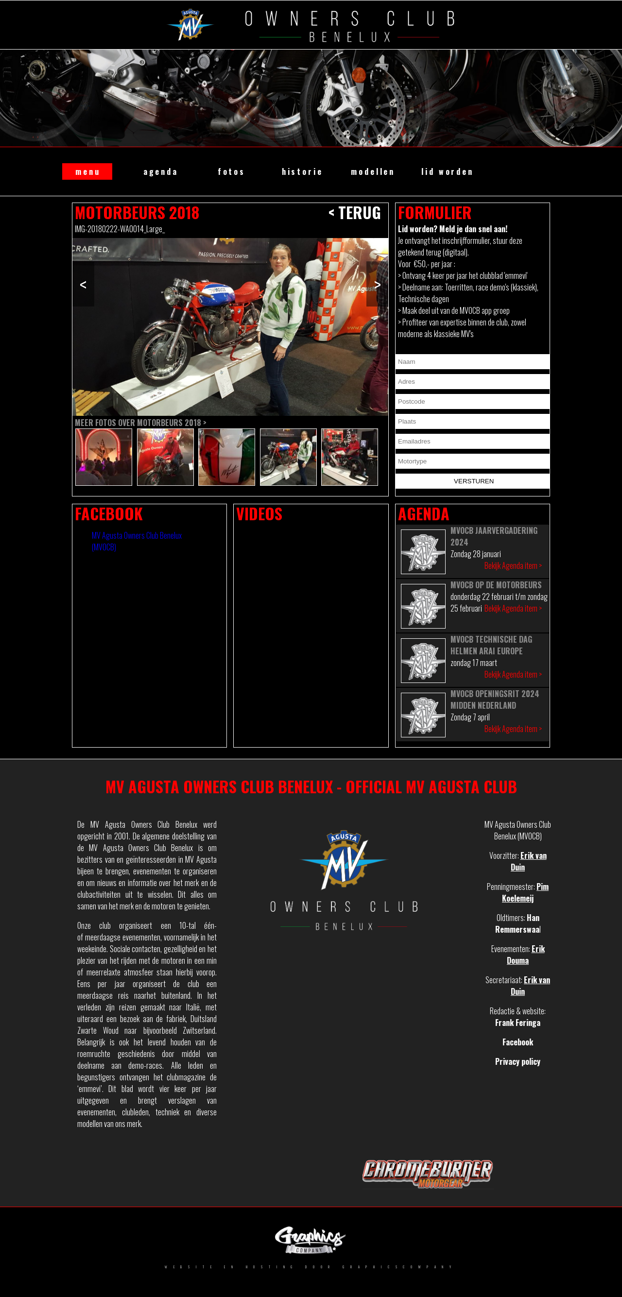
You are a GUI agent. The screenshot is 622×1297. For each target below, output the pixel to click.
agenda (160, 171)
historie (302, 171)
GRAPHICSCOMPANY (400, 1266)
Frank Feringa (517, 1022)
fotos (231, 171)
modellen (373, 171)
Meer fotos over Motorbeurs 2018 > (141, 422)
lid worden (447, 171)
